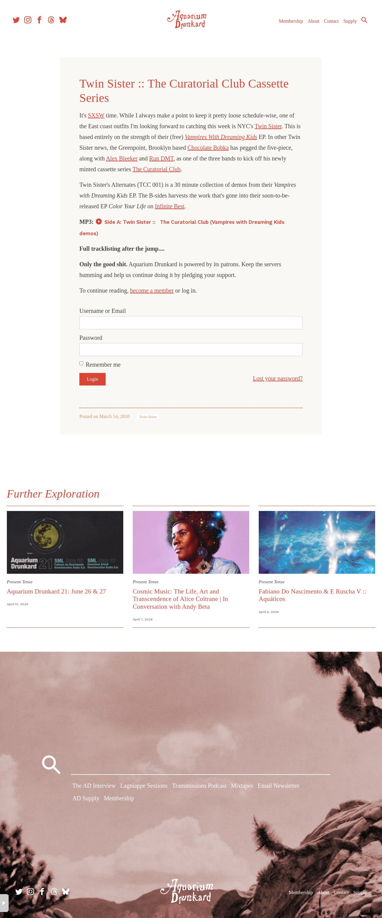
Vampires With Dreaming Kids (221, 137)
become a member (152, 290)
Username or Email (102, 310)
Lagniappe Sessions (143, 787)
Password (90, 337)
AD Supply (85, 799)
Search (358, 25)
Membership (284, 26)
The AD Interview (94, 787)
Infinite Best (169, 206)
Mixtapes (242, 787)
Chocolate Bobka (208, 147)
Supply (344, 26)
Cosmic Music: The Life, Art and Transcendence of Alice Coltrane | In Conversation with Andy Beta (181, 598)
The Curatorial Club (157, 169)
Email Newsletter (278, 787)
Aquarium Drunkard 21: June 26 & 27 (59, 590)
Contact (325, 26)
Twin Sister (268, 126)
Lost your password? (278, 378)
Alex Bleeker (122, 158)
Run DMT (161, 158)
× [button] (4, 903)
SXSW (96, 115)
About (307, 26)
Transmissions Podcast (199, 787)
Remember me (103, 364)
